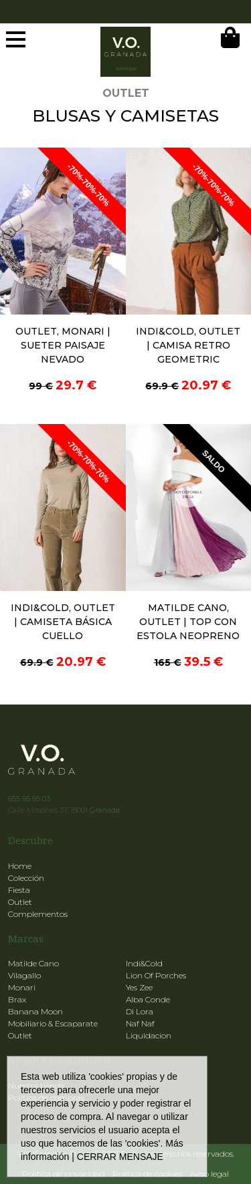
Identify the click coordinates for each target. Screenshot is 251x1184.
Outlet (20, 902)
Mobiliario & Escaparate (53, 1023)
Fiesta (19, 890)
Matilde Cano (33, 963)
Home (19, 866)
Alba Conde (148, 999)
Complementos (38, 914)
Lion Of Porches (156, 975)
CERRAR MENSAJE (120, 1156)
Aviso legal (209, 1174)
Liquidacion (148, 1035)
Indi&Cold (144, 963)
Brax (17, 999)
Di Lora (139, 1011)
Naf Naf (140, 1023)
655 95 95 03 (29, 798)
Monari (21, 987)
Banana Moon (35, 1011)
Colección (26, 878)
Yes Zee (139, 987)
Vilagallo (24, 975)
